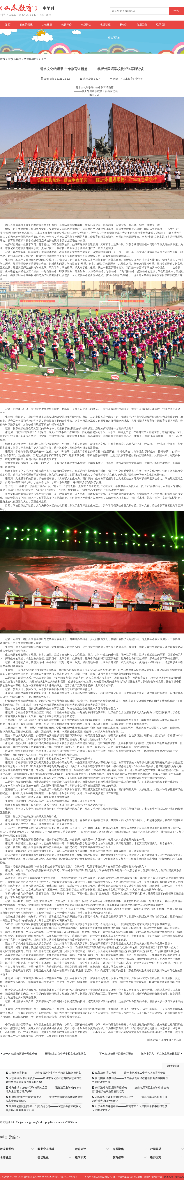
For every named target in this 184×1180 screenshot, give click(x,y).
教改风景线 (26, 24)
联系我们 (161, 24)
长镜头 (124, 24)
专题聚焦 (86, 24)
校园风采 (155, 1148)
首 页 (7, 24)
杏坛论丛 (43, 1157)
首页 (2, 59)
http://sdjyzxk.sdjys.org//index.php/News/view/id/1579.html (44, 1122)
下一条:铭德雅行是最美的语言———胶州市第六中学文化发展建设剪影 (140, 1053)
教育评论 (66, 24)
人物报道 (47, 24)
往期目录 (142, 24)
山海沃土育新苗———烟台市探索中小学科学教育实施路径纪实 (43, 1072)
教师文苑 (155, 1157)
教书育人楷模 (46, 1148)
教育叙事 (118, 1157)
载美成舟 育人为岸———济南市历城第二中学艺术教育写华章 (128, 1072)
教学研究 (80, 1157)
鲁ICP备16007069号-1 (66, 1176)
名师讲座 (105, 24)
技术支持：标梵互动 (174, 1176)
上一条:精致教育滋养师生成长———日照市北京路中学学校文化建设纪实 (43, 1053)
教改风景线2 (31, 59)
